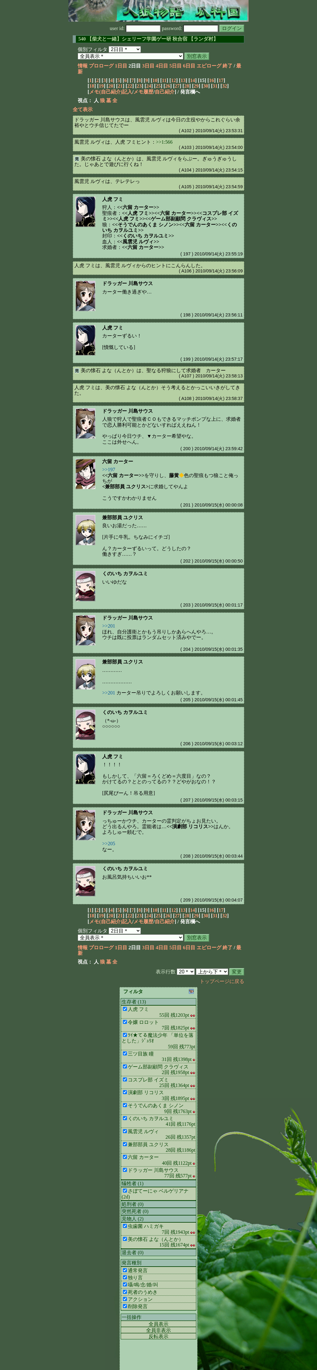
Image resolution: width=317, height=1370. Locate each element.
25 (158, 86)
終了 (227, 65)
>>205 (108, 843)
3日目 (148, 65)
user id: (135, 28)
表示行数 (166, 971)
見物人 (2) (133, 1218)
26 (167, 86)
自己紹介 (165, 91)
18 (91, 86)
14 (192, 80)
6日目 (189, 65)
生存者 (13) (134, 1001)
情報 (83, 65)
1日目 (121, 65)
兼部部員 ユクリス (122, 517)
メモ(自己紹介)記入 (110, 91)
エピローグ (209, 65)
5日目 (175, 65)
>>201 (108, 625)
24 (148, 86)
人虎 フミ (112, 199)
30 (205, 86)
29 (196, 86)
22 (129, 86)
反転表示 (158, 1336)
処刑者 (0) (133, 1204)
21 (120, 86)
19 (101, 86)
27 (177, 86)
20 (110, 86)
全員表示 (158, 1324)
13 (182, 80)
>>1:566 (164, 142)
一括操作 (131, 1317)
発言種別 (131, 1262)
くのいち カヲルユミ (125, 573)
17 (221, 80)
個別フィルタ (92, 49)
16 (211, 80)
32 (224, 86)
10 (154, 80)
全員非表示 (158, 1330)
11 (164, 80)
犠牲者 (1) (133, 1183)
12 (173, 80)
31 (215, 86)
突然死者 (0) (135, 1211)
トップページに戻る (222, 981)
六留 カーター (117, 461)
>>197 (108, 469)
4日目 (162, 65)
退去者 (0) (133, 1252)
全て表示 (83, 109)
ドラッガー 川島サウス (127, 283)
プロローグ (101, 65)
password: (190, 28)
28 (186, 86)
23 (139, 86)
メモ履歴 (143, 91)
